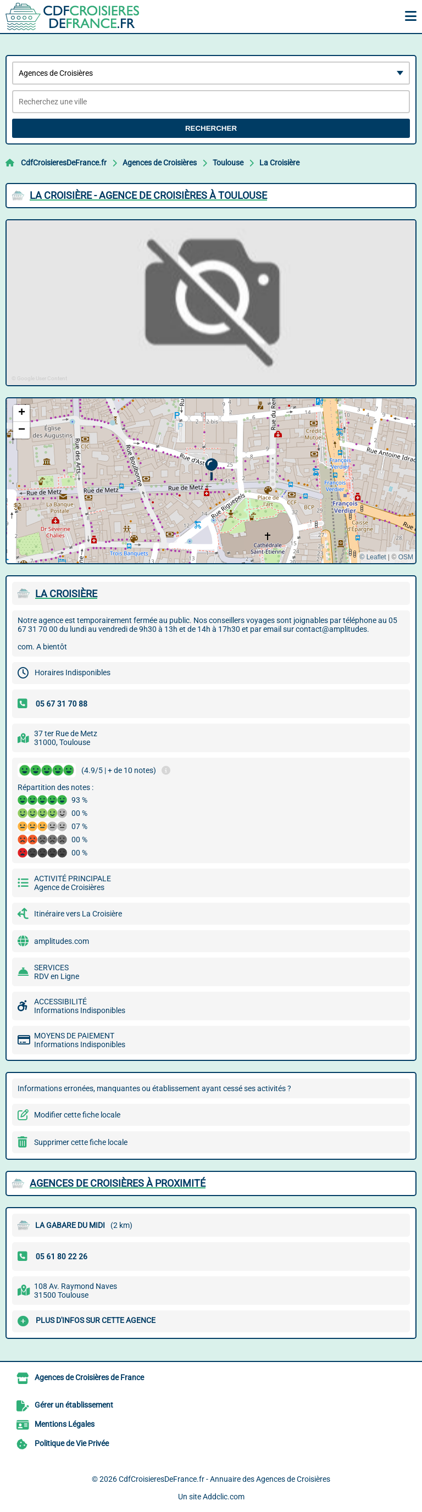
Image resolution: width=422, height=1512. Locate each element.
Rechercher (211, 128)
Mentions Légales (65, 1424)
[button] (211, 469)
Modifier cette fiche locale (77, 1114)
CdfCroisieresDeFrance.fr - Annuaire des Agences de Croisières (224, 1479)
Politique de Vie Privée (72, 1443)
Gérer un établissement (74, 1404)
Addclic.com (224, 1496)
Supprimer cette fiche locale (80, 1142)
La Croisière (279, 162)
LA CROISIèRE (66, 593)
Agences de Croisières (160, 162)
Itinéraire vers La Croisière (78, 913)
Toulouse (228, 162)
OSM (405, 557)
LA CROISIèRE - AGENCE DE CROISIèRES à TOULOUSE (148, 195)
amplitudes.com (61, 941)
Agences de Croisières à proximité (118, 1183)
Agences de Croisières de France (89, 1377)
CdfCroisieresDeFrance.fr (64, 162)
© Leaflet (372, 557)
